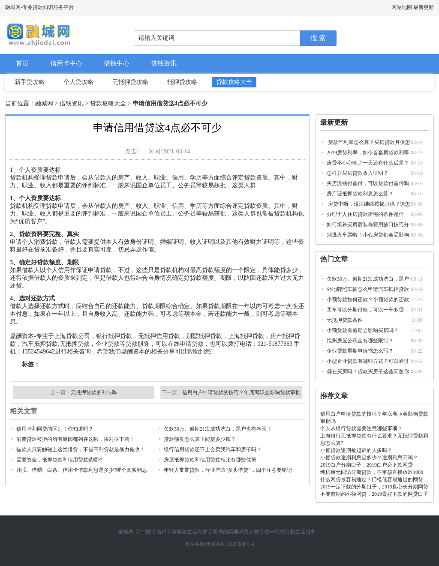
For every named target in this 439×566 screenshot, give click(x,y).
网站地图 (401, 7)
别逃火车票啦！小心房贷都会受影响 (368, 235)
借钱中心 (116, 63)
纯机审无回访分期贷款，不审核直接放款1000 (371, 472)
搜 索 (318, 38)
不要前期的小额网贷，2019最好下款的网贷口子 (374, 494)
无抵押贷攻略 (130, 82)
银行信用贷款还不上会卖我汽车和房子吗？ (213, 449)
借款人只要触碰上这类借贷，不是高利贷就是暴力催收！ (80, 449)
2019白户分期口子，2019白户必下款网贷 (366, 465)
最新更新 (423, 7)
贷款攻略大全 (234, 82)
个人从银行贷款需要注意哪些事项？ (361, 428)
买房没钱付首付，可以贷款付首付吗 (368, 183)
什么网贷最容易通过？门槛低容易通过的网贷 (371, 479)
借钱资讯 (164, 63)
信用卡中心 (66, 63)
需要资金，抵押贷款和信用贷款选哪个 (60, 460)
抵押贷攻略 (182, 82)
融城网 (44, 103)
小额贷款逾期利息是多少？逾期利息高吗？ (369, 458)
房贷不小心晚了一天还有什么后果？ (368, 163)
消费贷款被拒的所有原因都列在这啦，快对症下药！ (75, 439)
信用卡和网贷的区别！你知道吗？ (54, 429)
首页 (22, 63)
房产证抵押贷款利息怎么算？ (360, 194)
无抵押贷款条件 (345, 320)
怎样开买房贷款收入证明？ (357, 173)
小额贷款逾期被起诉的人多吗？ (356, 450)
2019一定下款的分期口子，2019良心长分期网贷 (374, 487)
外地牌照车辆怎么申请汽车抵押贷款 (368, 289)
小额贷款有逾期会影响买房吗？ (363, 330)
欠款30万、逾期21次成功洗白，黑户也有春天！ (218, 429)
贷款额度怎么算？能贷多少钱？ (200, 439)
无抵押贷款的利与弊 (94, 392)
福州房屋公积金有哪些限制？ (360, 341)
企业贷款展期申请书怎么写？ (360, 351)
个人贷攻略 (78, 82)
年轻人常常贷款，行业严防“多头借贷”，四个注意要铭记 (228, 470)
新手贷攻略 (30, 82)
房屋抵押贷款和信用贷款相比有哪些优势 (210, 460)
